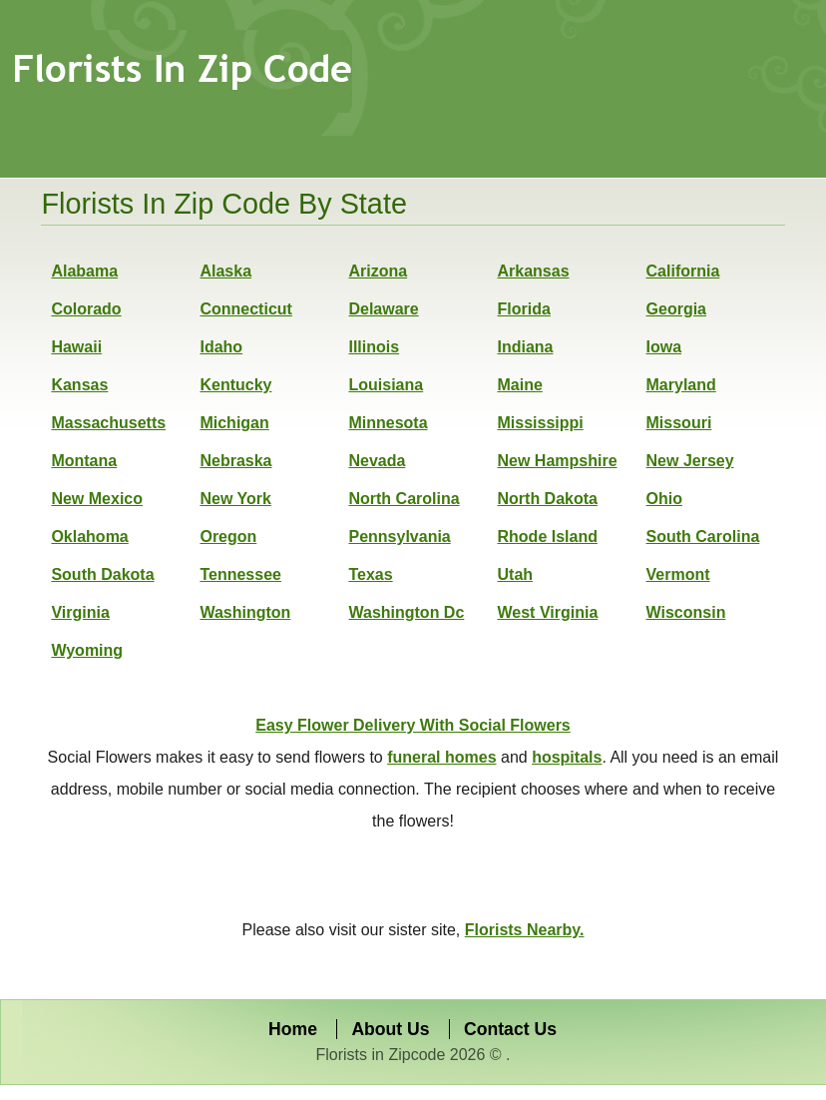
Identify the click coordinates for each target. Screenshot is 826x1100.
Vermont (678, 574)
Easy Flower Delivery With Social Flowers (413, 725)
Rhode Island (548, 536)
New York (235, 498)
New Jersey (690, 460)
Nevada (376, 460)
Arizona (377, 271)
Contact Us (510, 1029)
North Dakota (548, 498)
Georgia (676, 308)
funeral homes (441, 757)
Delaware (383, 308)
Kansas (79, 384)
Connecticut (245, 308)
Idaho (221, 346)
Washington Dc (406, 612)
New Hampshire (558, 460)
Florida (524, 308)
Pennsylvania (399, 536)
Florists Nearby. (525, 929)
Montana (84, 460)
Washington (245, 612)
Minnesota (387, 422)
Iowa (664, 346)
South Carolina (703, 536)
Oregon (228, 536)
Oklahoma (89, 536)
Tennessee (240, 574)
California (683, 271)
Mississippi (541, 422)
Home (292, 1029)
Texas (370, 574)
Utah (516, 574)
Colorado (86, 308)
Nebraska (235, 460)
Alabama (84, 271)
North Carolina (403, 498)
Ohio (664, 498)
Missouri (679, 422)
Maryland (681, 384)
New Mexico (97, 498)
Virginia (80, 612)
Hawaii (76, 346)
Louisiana (385, 384)
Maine (520, 384)
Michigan (234, 422)
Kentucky (235, 384)
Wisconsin (686, 612)
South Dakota (102, 574)
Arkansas (534, 271)
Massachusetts (108, 422)
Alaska (225, 271)
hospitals (567, 757)
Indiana (526, 346)
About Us (390, 1029)
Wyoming (87, 650)
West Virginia (548, 612)
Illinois (373, 346)
